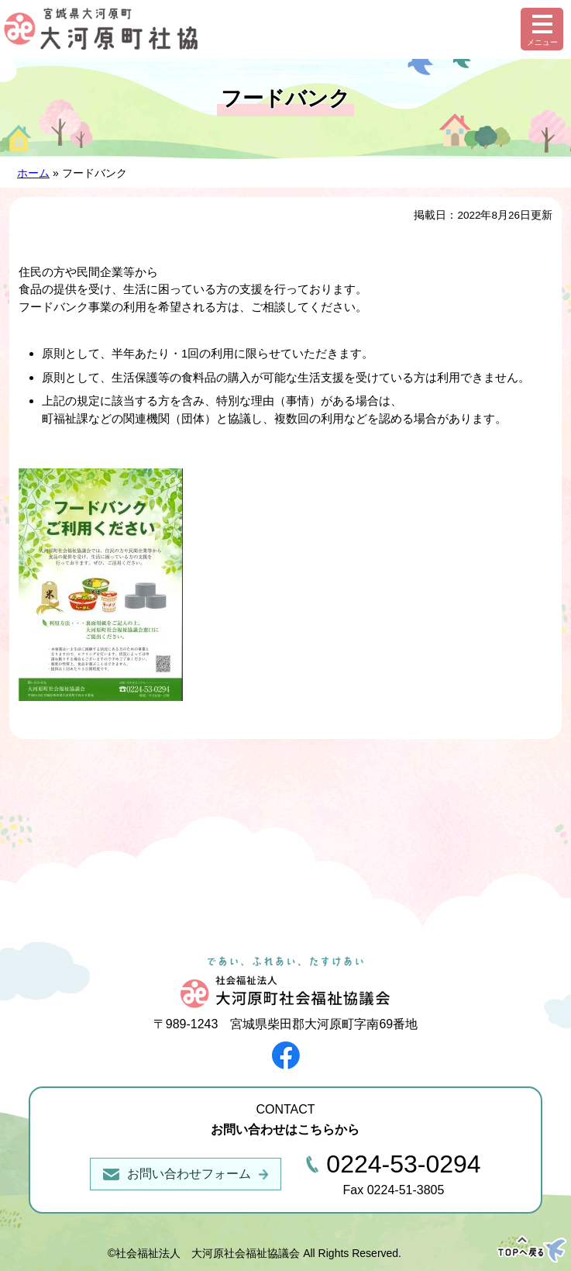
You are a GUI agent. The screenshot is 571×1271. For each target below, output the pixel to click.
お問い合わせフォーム (189, 1173)
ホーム (33, 173)
